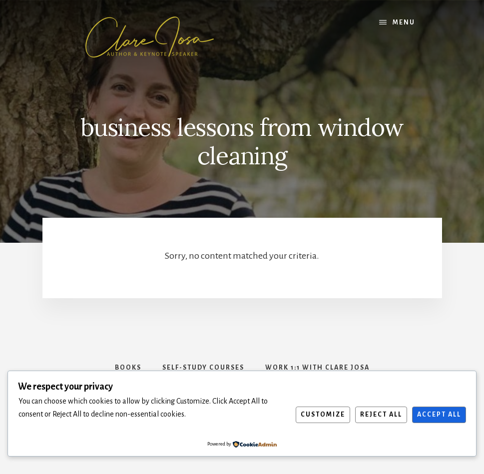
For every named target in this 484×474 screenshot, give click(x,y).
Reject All (381, 414)
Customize (323, 414)
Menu (404, 22)
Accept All (439, 414)
